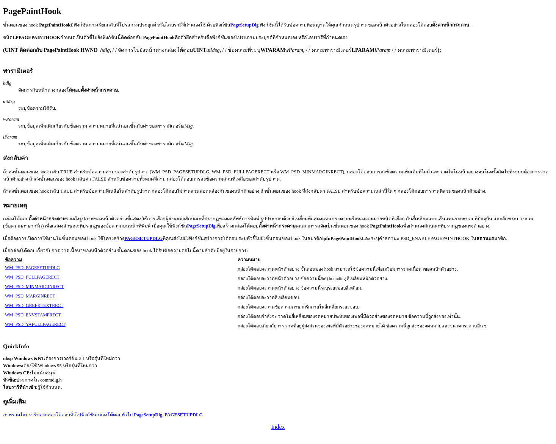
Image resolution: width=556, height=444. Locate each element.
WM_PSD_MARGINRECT (30, 296)
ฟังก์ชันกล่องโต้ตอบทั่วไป (107, 415)
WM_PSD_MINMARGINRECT (34, 286)
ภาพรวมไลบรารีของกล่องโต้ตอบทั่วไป (42, 415)
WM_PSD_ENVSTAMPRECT (33, 315)
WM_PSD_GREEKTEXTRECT (34, 305)
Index (278, 427)
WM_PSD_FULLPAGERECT (32, 277)
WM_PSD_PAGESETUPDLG (32, 267)
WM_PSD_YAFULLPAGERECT (35, 324)
